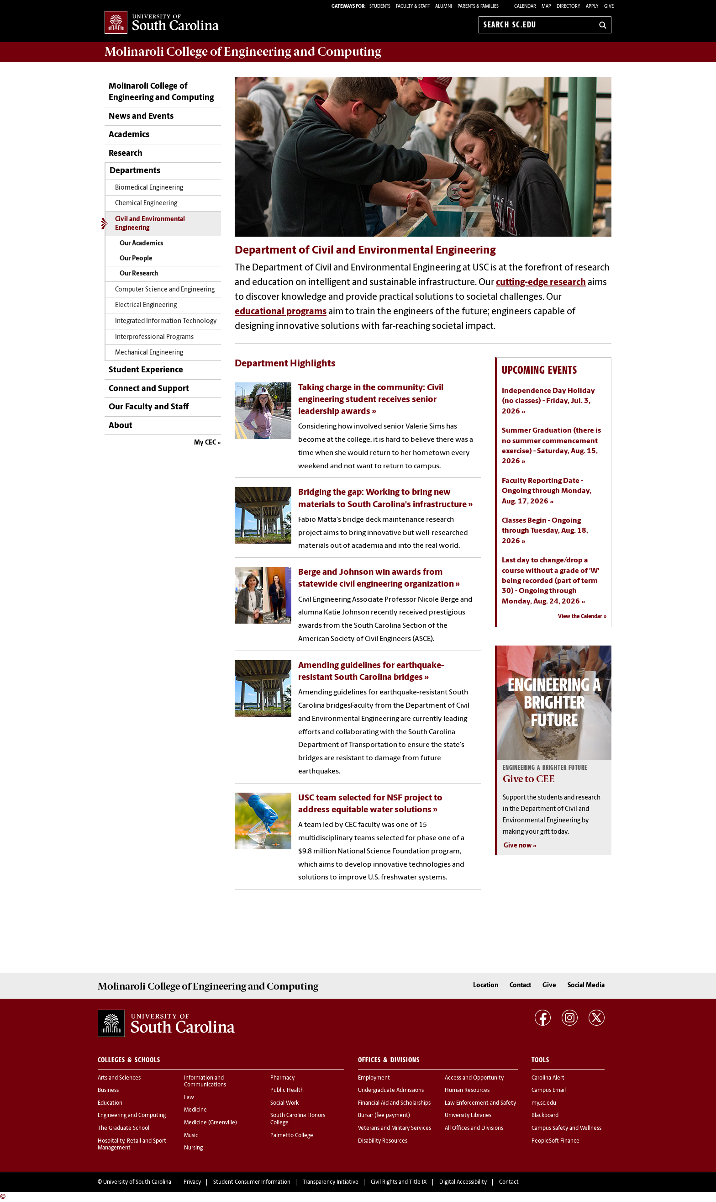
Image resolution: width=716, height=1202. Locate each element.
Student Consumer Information (251, 1182)
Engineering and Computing (132, 1115)
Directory (568, 6)
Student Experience (146, 370)
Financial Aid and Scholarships (394, 1103)
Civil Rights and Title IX (399, 1182)
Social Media (586, 985)
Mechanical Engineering (149, 353)
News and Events (141, 116)
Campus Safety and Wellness (566, 1128)
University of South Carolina (137, 1182)
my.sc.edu (544, 1103)
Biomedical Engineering (149, 188)
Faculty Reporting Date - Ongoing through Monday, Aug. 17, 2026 (546, 491)
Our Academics (141, 244)
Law (189, 1098)
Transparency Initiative (330, 1182)
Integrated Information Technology (166, 321)
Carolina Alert (548, 1078)
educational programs (280, 312)
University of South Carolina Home (162, 23)
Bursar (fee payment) (384, 1115)
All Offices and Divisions (474, 1128)
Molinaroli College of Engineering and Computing (161, 92)
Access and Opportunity (474, 1078)
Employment (374, 1078)
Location (485, 985)
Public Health (287, 1090)
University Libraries (468, 1115)
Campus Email (549, 1090)
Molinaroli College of (243, 51)
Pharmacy (282, 1078)
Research (125, 153)
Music (191, 1135)
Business (108, 1090)
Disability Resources (382, 1141)
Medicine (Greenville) (210, 1123)
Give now (518, 845)
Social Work (284, 1103)
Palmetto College (291, 1135)
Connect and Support (149, 389)
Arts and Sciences (119, 1078)
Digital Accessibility (463, 1182)
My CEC (205, 442)
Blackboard (545, 1115)
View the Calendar (580, 617)
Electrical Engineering (146, 305)
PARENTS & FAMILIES (478, 6)
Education (110, 1103)
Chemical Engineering (146, 204)
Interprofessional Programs (154, 337)
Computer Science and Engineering (165, 290)
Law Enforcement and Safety (480, 1103)
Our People (136, 259)
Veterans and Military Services (394, 1128)
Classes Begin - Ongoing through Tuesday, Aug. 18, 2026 (545, 531)
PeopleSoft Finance (555, 1141)
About (120, 426)
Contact (520, 985)
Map (546, 6)
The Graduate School (123, 1128)
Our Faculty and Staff (149, 407)
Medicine (195, 1110)
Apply (592, 6)
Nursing (193, 1148)
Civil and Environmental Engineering (150, 224)
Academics (129, 135)
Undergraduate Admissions (391, 1090)
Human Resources (467, 1090)
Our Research (139, 274)
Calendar (525, 6)
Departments (135, 171)
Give (609, 6)
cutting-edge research (541, 282)
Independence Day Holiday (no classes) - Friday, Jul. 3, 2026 (548, 401)
